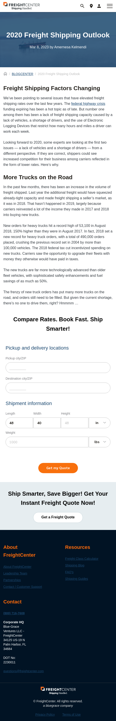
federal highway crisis (88, 104)
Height (65, 413)
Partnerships (12, 580)
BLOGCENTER (22, 74)
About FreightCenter (17, 566)
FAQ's (69, 572)
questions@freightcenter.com (23, 671)
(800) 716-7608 (14, 613)
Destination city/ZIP (19, 378)
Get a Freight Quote (58, 517)
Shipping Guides (76, 578)
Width (37, 413)
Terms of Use (71, 714)
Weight (10, 432)
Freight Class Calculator (81, 558)
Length (10, 413)
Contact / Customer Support (22, 587)
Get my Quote (58, 467)
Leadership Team (15, 573)
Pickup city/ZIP (16, 358)
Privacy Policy (45, 714)
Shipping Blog (74, 565)
